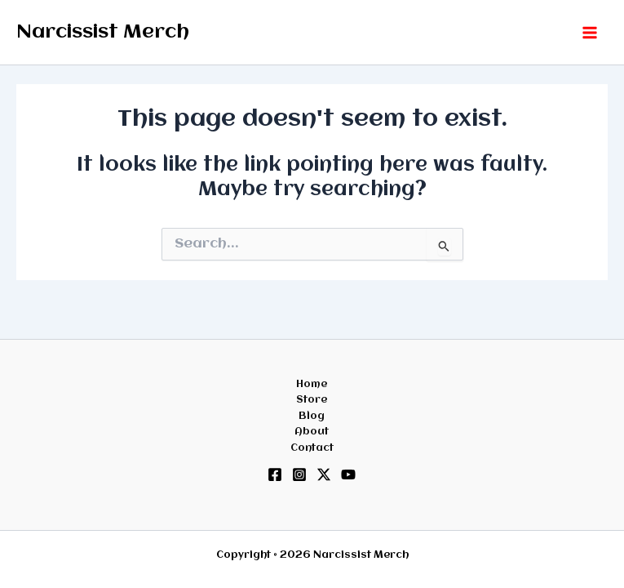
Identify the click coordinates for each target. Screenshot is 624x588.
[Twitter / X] (323, 474)
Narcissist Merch (102, 32)
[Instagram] (299, 474)
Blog (312, 416)
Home (311, 384)
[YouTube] (348, 474)
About (311, 431)
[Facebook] (275, 474)
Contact (312, 448)
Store (311, 399)
